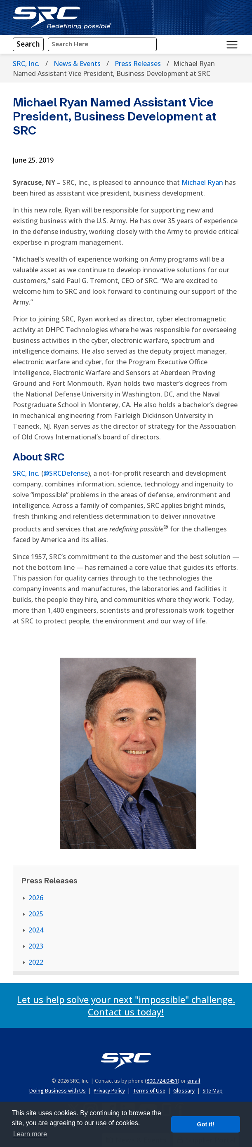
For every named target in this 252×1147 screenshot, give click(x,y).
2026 (35, 897)
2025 (35, 913)
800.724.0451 (162, 1080)
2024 (35, 930)
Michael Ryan (202, 182)
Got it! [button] (205, 1124)
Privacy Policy (109, 1090)
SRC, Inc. (26, 63)
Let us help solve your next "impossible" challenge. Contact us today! (126, 1005)
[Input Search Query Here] (102, 44)
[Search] (28, 44)
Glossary (184, 1090)
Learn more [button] (30, 1134)
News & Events (77, 63)
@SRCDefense (65, 473)
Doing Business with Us (57, 1090)
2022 (35, 962)
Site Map (213, 1090)
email (193, 1080)
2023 (35, 946)
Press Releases (138, 63)
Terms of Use (149, 1090)
